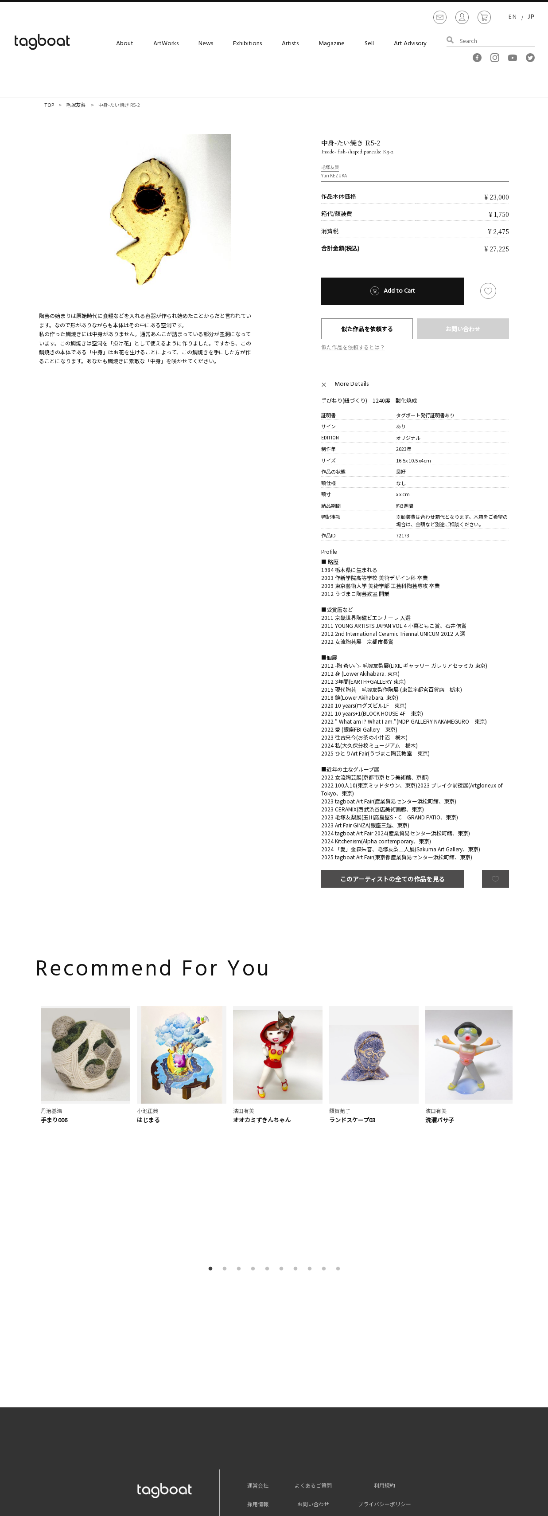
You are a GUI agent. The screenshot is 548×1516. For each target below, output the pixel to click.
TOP (49, 104)
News (205, 44)
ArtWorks (166, 44)
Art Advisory (410, 44)
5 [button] (268, 1135)
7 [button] (297, 1135)
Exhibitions (247, 44)
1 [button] (212, 1135)
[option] (146, 218)
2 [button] (226, 1135)
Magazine (332, 44)
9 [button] (325, 1135)
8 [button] (311, 1135)
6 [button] (283, 1135)
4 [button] (254, 1135)
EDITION (330, 437)
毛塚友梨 (76, 104)
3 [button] (240, 1135)
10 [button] (339, 1135)
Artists (290, 44)
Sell (369, 44)
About (124, 44)
